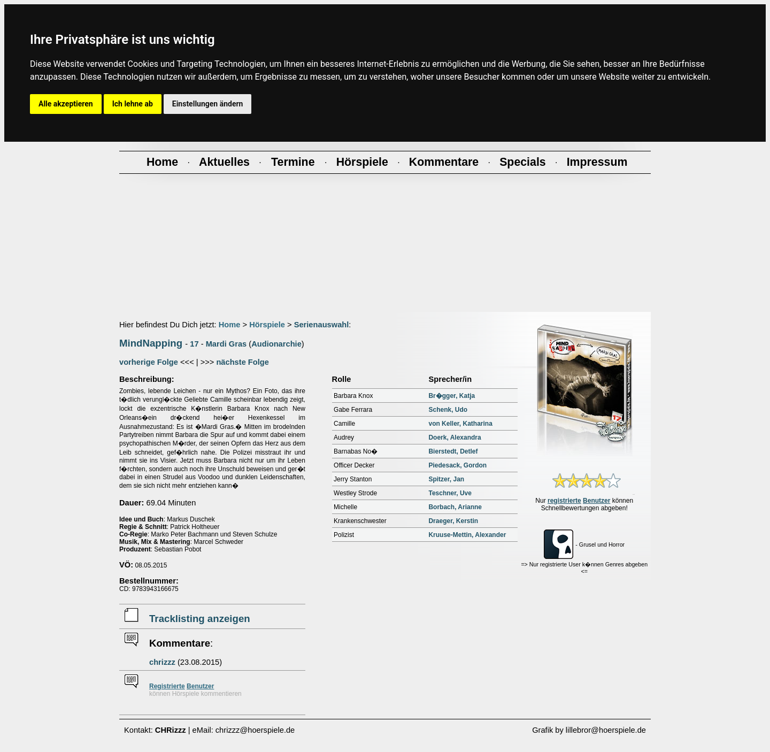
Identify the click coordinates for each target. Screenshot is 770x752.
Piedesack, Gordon (457, 465)
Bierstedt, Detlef (453, 451)
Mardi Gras (226, 344)
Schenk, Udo (447, 409)
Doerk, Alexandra (454, 437)
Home (230, 324)
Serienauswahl (321, 324)
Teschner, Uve (449, 493)
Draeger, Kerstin (453, 521)
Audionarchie (276, 344)
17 (194, 344)
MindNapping (150, 343)
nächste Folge (242, 362)
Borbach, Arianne (455, 507)
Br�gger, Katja (451, 396)
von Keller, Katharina (460, 423)
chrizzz (162, 662)
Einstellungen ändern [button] (207, 103)
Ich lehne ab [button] (132, 103)
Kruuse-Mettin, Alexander (467, 535)
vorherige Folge (148, 362)
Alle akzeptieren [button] (65, 103)
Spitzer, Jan (446, 479)
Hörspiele (267, 324)
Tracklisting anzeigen (199, 618)
